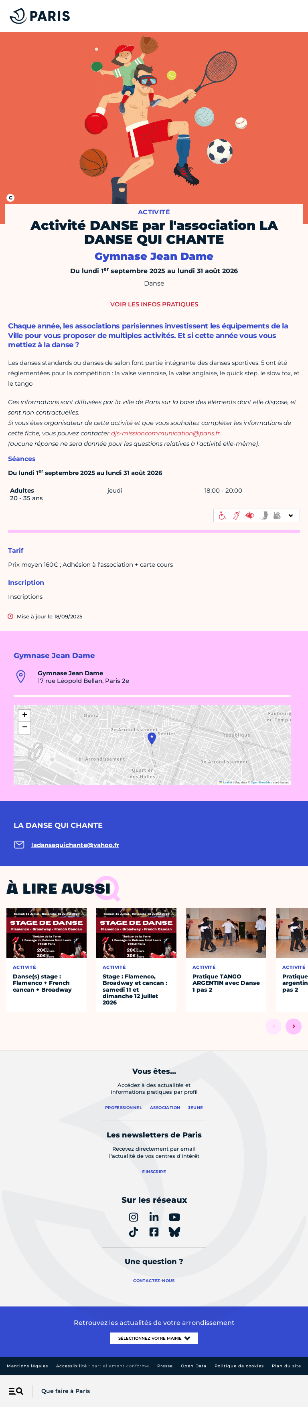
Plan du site (286, 1366)
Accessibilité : (102, 1366)
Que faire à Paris (65, 1391)
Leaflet (225, 782)
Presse (165, 1366)
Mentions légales (27, 1366)
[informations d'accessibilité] (256, 515)
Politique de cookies (239, 1366)
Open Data (194, 1366)
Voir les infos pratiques (154, 304)
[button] (152, 738)
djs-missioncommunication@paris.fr (165, 433)
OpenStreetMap (261, 782)
